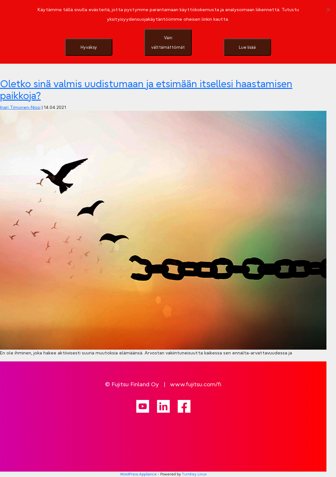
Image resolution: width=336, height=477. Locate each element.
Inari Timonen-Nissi (20, 107)
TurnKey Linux (194, 474)
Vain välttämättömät (168, 42)
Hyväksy (89, 47)
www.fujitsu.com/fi (195, 384)
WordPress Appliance (138, 474)
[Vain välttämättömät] (328, 9)
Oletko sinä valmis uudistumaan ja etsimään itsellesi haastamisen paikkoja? (146, 90)
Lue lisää (247, 47)
